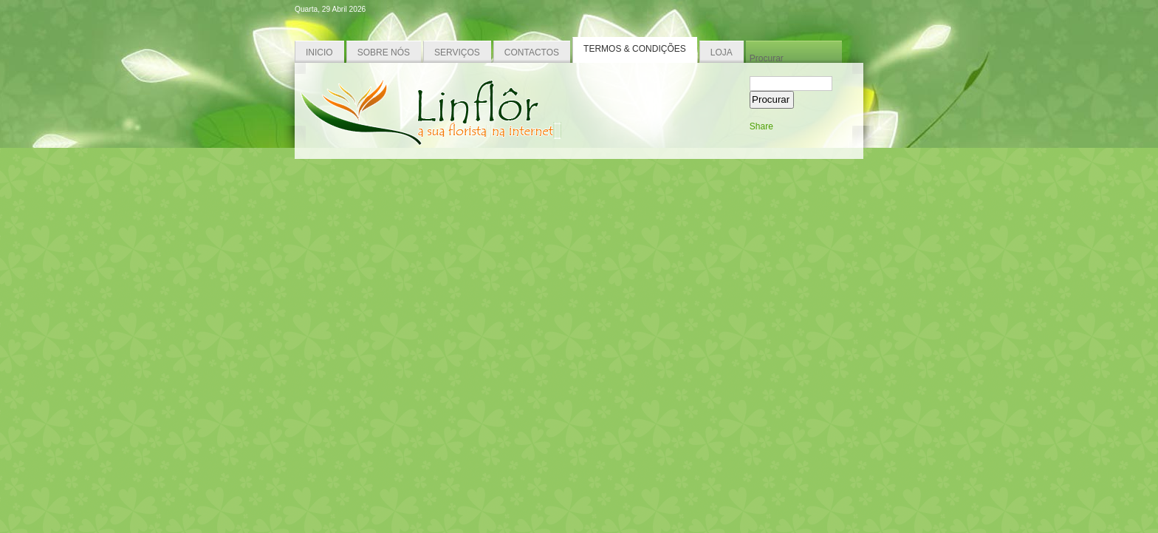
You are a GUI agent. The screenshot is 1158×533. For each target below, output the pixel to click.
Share (761, 126)
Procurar (767, 58)
